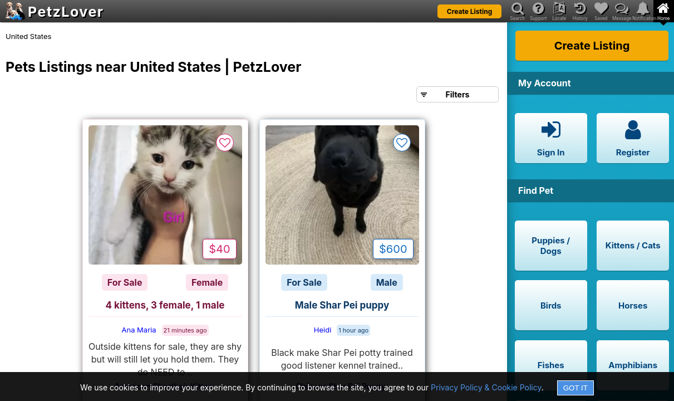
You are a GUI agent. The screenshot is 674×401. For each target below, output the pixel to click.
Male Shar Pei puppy (342, 305)
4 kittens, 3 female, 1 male (165, 305)
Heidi (323, 329)
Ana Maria (138, 329)
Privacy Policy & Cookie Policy (486, 387)
